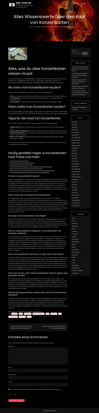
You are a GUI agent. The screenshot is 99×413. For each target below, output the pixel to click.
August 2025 (75, 148)
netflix (73, 260)
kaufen (20, 313)
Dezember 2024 (76, 169)
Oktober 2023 (75, 205)
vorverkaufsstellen (13, 316)
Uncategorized (38, 311)
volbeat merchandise (77, 270)
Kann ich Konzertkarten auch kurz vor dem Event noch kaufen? (26, 168)
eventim (74, 236)
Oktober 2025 (75, 143)
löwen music (75, 249)
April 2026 (74, 127)
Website (10, 381)
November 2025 (76, 140)
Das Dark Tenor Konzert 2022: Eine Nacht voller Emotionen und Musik (80, 75)
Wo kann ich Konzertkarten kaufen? (19, 161)
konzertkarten (27, 313)
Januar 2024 (75, 197)
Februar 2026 (75, 132)
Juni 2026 (74, 122)
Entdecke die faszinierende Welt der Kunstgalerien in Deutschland (79, 81)
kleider (74, 244)
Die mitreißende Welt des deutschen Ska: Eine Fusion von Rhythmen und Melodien (80, 92)
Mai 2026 (74, 124)
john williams (75, 241)
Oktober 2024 (75, 174)
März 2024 (75, 192)
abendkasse (14, 313)
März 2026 (75, 129)
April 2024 (74, 190)
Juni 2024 (74, 184)
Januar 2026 (75, 135)
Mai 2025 (74, 156)
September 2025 (76, 145)
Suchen (74, 50)
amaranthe (75, 223)
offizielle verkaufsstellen (38, 313)
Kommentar (11, 346)
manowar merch (76, 252)
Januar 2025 (75, 166)
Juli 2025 (74, 150)
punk (73, 262)
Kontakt (83, 3)
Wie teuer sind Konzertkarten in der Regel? (21, 164)
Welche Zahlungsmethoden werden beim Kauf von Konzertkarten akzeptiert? (30, 172)
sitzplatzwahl (54, 313)
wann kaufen (22, 316)
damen (74, 228)
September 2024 (76, 177)
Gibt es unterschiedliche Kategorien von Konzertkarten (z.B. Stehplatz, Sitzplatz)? (31, 166)
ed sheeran (75, 234)
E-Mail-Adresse (12, 374)
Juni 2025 (74, 153)
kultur (73, 247)
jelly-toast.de (23, 2)
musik (73, 257)
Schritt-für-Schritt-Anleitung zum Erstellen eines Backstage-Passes (80, 68)
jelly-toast (12, 311)
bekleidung (75, 226)
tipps (60, 313)
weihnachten (75, 273)
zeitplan (29, 316)
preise (47, 313)
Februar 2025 (75, 163)
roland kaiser (75, 265)
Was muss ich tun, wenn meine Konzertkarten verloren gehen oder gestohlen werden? (32, 170)
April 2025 (74, 158)
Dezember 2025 (76, 137)
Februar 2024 (75, 195)
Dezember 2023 (76, 200)
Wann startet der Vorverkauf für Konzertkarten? (22, 163)
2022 (73, 221)
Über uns (76, 3)
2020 (73, 218)
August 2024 (75, 179)
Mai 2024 (74, 187)
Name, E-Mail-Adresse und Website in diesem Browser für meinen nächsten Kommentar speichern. (35, 389)
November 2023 (76, 203)
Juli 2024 (74, 182)
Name (10, 367)
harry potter (75, 239)
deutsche (74, 231)
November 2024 (76, 171)
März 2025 (75, 161)
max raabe (74, 254)
